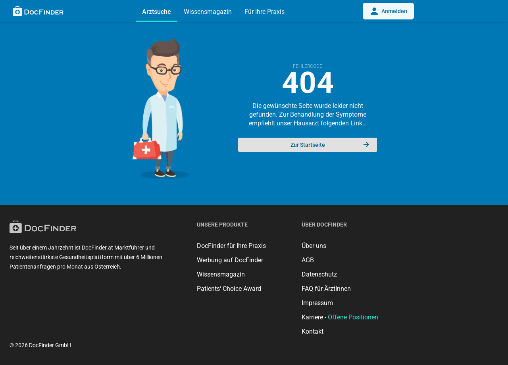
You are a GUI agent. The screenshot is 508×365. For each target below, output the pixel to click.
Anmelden (388, 11)
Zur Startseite (330, 145)
